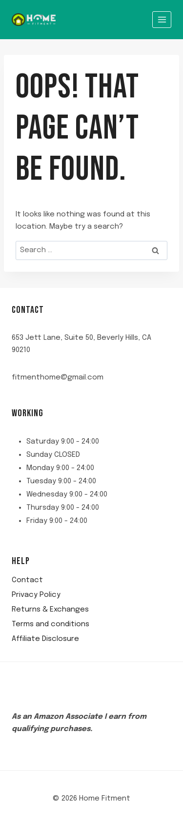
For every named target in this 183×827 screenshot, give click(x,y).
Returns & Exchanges (50, 610)
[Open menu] (161, 19)
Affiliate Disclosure (45, 639)
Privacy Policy (36, 595)
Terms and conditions (50, 624)
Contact (27, 580)
